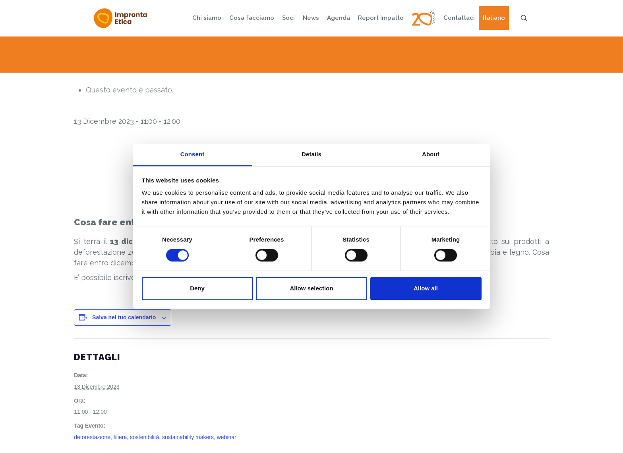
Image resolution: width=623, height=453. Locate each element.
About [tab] (430, 154)
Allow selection (311, 288)
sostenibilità (144, 437)
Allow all (426, 288)
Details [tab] (311, 154)
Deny (197, 288)
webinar (226, 437)
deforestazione (92, 437)
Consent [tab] (192, 154)
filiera (120, 437)
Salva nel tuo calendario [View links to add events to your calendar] (124, 317)
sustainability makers (188, 437)
